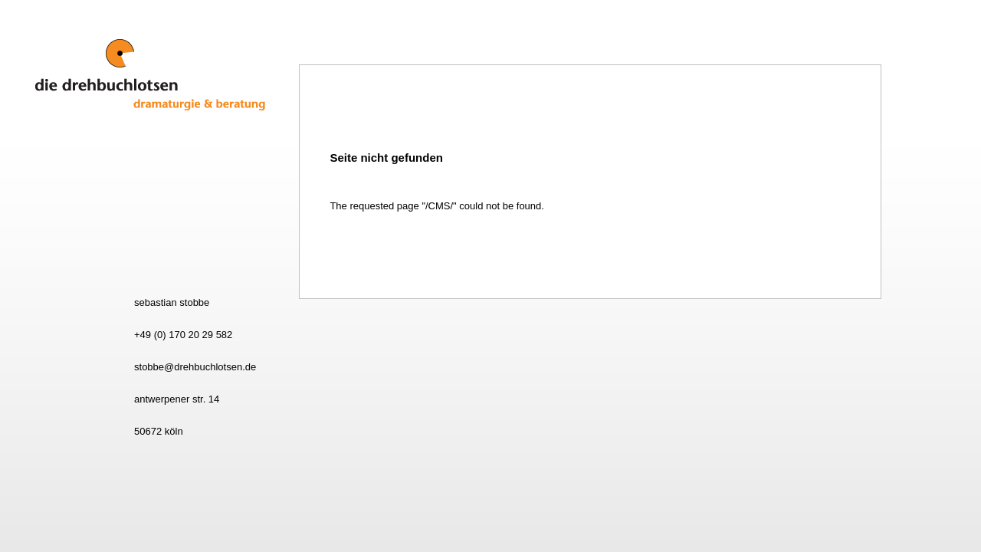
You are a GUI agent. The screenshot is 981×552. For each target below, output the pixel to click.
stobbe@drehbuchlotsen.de (195, 367)
